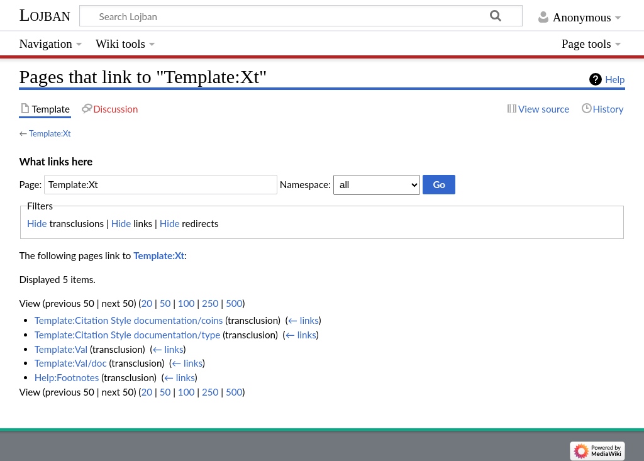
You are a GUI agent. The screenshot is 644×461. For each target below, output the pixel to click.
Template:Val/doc (71, 363)
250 (210, 303)
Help (615, 79)
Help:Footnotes (67, 377)
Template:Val (61, 349)
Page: (30, 184)
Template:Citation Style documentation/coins (129, 320)
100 (186, 303)
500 (234, 303)
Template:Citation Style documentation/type (128, 334)
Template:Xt (49, 133)
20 (146, 303)
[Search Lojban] (301, 16)
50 (165, 303)
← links (303, 320)
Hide (37, 223)
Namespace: (305, 184)
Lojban (44, 15)
